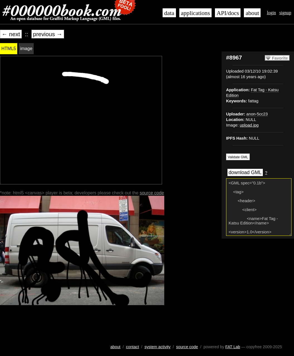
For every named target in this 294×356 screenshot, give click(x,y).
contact (132, 347)
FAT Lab (232, 347)
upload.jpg (249, 125)
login (271, 12)
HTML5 (8, 48)
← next (11, 34)
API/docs (228, 13)
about (252, 13)
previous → (47, 34)
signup (285, 12)
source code (152, 193)
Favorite (280, 58)
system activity (157, 347)
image (26, 48)
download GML (245, 172)
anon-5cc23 (257, 114)
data (169, 13)
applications (195, 13)
